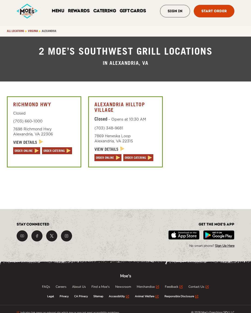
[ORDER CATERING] (57, 150)
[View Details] (28, 142)
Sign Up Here (224, 246)
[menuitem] (46, 287)
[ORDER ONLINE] (26, 150)
